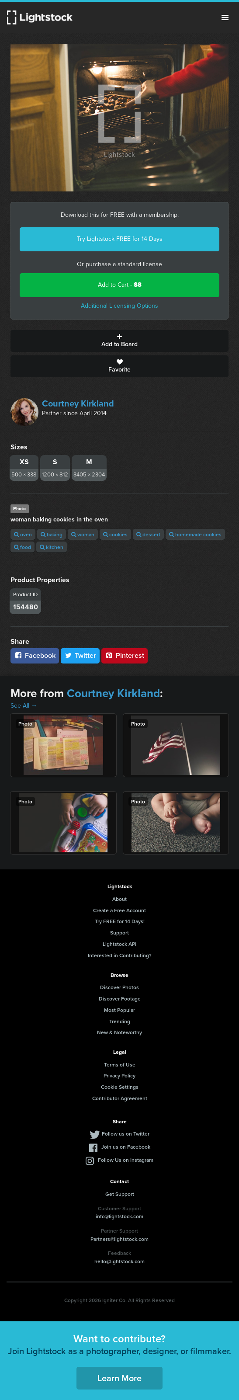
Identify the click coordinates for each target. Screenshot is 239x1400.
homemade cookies (195, 534)
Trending (119, 1021)
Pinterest (124, 655)
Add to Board (119, 340)
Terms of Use (119, 1064)
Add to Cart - (120, 284)
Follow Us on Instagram (125, 1160)
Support (119, 932)
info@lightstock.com (119, 1216)
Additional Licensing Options (119, 305)
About (119, 899)
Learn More (119, 1378)
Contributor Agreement (119, 1098)
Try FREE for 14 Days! (120, 921)
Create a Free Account (119, 910)
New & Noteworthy (119, 1032)
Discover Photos (119, 987)
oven (23, 534)
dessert (148, 534)
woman (82, 534)
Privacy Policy (119, 1075)
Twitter (80, 655)
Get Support (119, 1194)
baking (51, 534)
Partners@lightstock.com (119, 1239)
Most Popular (119, 1010)
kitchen (51, 547)
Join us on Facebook (125, 1146)
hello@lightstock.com (119, 1261)
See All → (23, 705)
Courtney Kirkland (78, 403)
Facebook (34, 655)
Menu (225, 17)
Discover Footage (120, 998)
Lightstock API (119, 944)
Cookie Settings (120, 1087)
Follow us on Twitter (125, 1133)
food (22, 547)
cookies (115, 534)
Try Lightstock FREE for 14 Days (120, 238)
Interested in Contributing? (120, 955)
